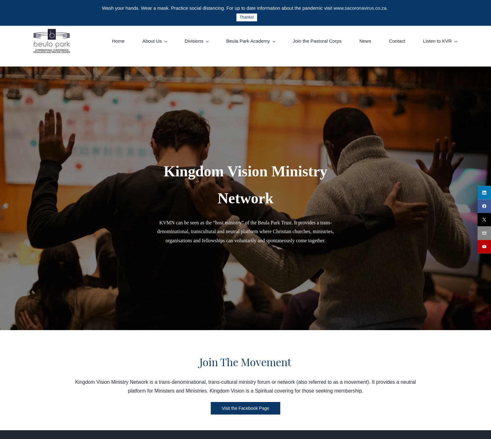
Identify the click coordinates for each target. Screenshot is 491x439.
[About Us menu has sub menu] (154, 41)
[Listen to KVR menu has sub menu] (440, 41)
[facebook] (484, 206)
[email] (484, 233)
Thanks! (247, 17)
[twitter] (484, 219)
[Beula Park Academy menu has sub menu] (250, 41)
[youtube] (484, 246)
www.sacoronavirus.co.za (359, 8)
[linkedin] (484, 192)
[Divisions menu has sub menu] (196, 41)
